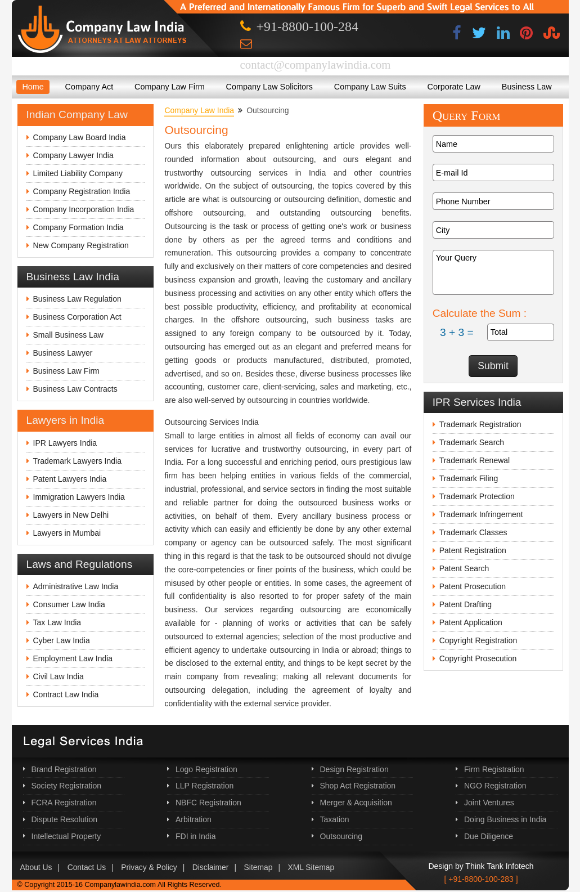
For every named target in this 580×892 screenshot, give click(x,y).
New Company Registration (81, 245)
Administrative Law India (76, 586)
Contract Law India (66, 694)
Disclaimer (210, 867)
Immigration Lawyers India (79, 496)
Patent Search (464, 568)
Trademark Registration (480, 424)
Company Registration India (82, 191)
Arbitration (194, 819)
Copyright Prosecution (478, 658)
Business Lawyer (63, 352)
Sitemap (258, 867)
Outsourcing (341, 836)
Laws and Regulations (79, 564)
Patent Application (470, 622)
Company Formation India (78, 227)
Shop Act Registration (358, 785)
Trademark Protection (477, 496)
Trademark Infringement (481, 514)
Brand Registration (64, 769)
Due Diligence (488, 836)
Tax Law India (57, 622)
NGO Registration (495, 785)
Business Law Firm (66, 370)
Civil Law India (58, 676)
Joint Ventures (489, 802)
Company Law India (199, 110)
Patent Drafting (465, 604)
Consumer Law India (69, 604)
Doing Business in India (505, 819)
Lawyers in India (65, 420)
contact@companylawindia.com (315, 64)
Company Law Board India (79, 137)
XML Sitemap (311, 867)
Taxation (334, 819)
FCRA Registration (64, 802)
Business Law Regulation (77, 298)
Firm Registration (494, 769)
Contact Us (87, 867)
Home (32, 86)
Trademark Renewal (474, 460)
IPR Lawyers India (65, 442)
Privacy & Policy (149, 867)
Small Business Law (68, 334)
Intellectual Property (66, 836)
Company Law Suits (370, 86)
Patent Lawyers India (70, 478)
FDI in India (196, 836)
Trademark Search (471, 442)
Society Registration (67, 785)
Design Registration (354, 769)
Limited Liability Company (78, 173)
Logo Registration (206, 769)
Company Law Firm (169, 86)
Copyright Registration (478, 640)
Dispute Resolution (65, 819)
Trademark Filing (468, 478)
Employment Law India (73, 658)
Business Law (527, 86)
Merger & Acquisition (356, 802)
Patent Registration (472, 550)
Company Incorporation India (83, 209)
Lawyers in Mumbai (67, 532)
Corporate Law (454, 86)
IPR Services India (477, 402)
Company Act (89, 86)
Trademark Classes (473, 532)
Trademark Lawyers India (77, 460)
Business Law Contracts (75, 388)
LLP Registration (204, 785)
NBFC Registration (208, 802)
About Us (36, 867)
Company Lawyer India (73, 155)
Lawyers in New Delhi (71, 514)
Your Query (493, 272)
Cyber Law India (61, 640)
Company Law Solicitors (269, 86)
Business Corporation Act (77, 316)
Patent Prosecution (472, 586)
